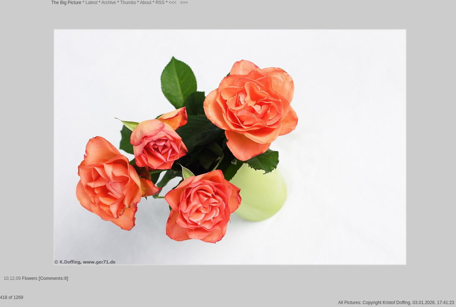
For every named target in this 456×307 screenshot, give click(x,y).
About (145, 2)
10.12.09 (12, 278)
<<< (173, 2)
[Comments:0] (53, 278)
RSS (160, 2)
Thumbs (128, 2)
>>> (184, 2)
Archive (108, 2)
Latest (91, 2)
